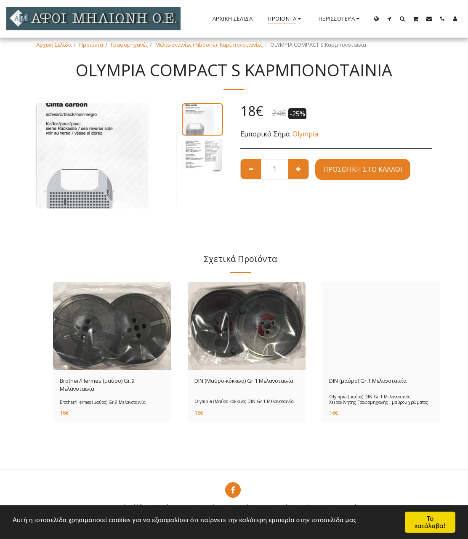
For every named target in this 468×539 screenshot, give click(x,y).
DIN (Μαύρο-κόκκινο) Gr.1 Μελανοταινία (243, 380)
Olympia (305, 134)
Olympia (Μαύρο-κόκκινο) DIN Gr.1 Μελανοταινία (244, 401)
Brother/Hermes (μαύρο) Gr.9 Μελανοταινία (97, 384)
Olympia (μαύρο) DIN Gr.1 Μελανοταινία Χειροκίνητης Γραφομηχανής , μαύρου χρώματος (378, 399)
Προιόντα (91, 44)
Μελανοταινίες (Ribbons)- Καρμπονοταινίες (209, 44)
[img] (112, 326)
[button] (389, 18)
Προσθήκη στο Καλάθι (362, 169)
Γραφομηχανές (129, 44)
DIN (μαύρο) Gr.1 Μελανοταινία (368, 380)
